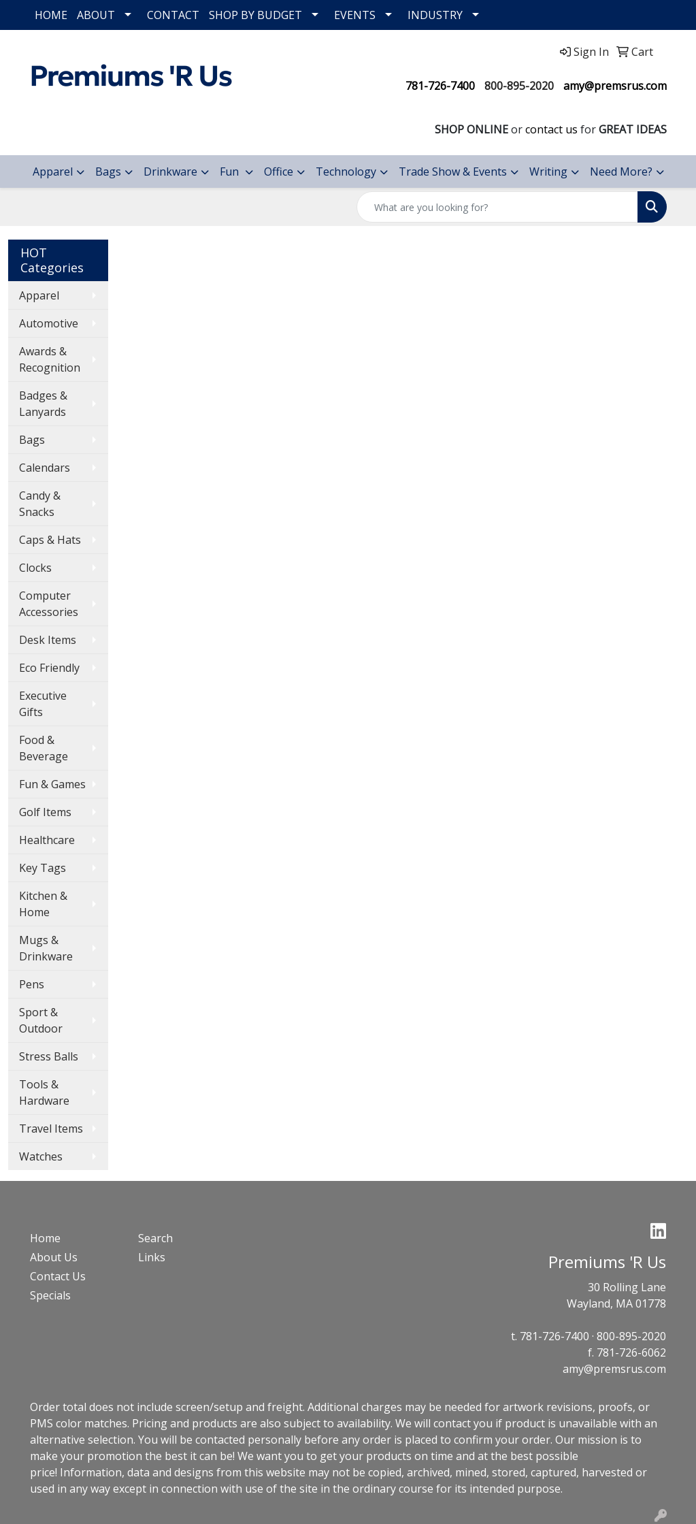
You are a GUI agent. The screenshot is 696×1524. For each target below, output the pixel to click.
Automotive (48, 323)
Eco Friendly (49, 667)
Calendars (44, 467)
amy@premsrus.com (615, 85)
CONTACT (173, 14)
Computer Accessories (48, 603)
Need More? (621, 171)
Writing (548, 171)
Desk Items (47, 639)
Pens (31, 984)
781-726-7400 (440, 85)
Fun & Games (52, 784)
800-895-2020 (519, 85)
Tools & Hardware (44, 1092)
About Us (54, 1257)
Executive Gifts (43, 703)
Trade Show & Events (453, 171)
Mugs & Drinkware (46, 948)
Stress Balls (48, 1056)
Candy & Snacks (40, 503)
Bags (108, 171)
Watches (41, 1156)
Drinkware (170, 171)
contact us (551, 129)
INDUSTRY (435, 14)
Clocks (35, 567)
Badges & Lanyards (43, 403)
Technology (346, 171)
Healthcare (47, 839)
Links (151, 1257)
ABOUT (96, 14)
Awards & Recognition (49, 359)
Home (45, 1238)
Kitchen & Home (43, 904)
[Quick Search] (497, 207)
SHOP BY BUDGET (255, 14)
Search (155, 1238)
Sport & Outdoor (41, 1020)
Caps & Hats (50, 539)
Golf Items (45, 812)
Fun (231, 171)
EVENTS (355, 14)
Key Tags (42, 867)
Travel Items (51, 1128)
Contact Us (58, 1276)
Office (278, 171)
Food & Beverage (43, 748)
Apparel (53, 171)
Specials (50, 1295)
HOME (51, 14)
